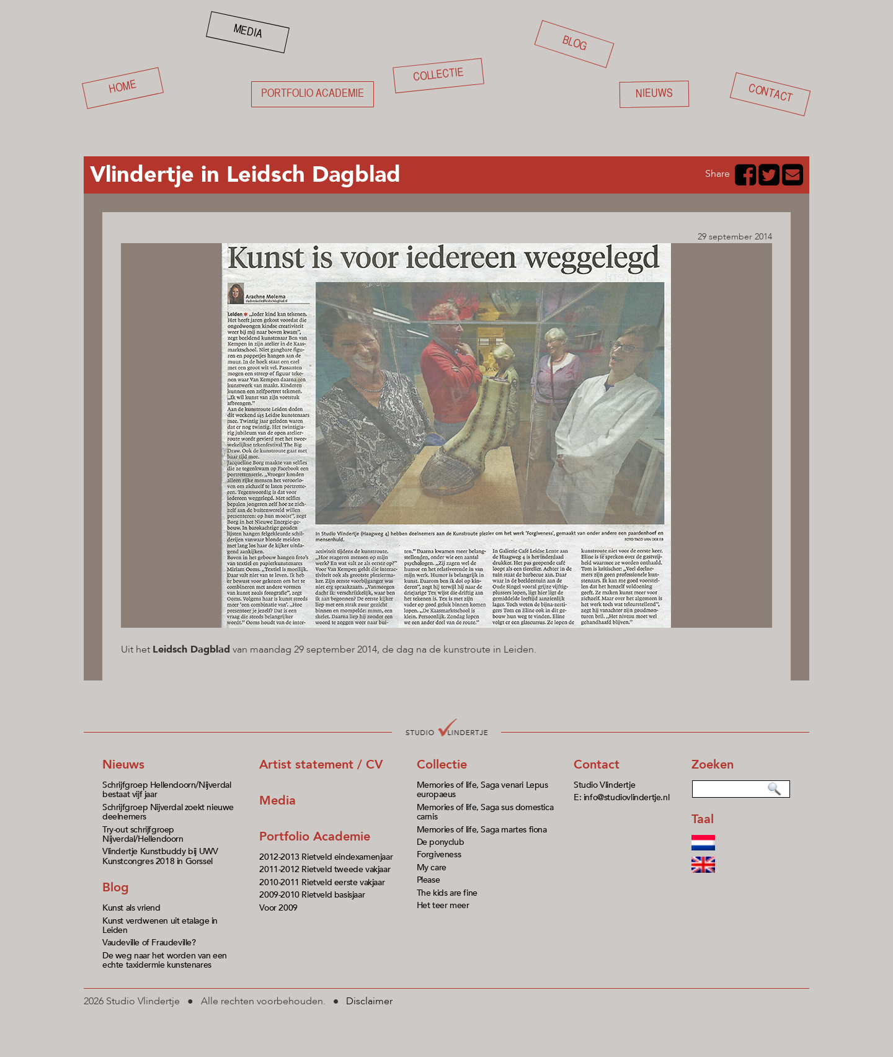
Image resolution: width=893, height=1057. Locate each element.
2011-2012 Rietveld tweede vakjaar (324, 869)
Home (123, 88)
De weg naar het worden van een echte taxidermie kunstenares (164, 960)
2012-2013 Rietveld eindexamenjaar (326, 857)
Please (428, 880)
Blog (574, 44)
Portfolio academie (312, 94)
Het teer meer (443, 905)
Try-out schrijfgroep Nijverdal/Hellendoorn (143, 834)
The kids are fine (447, 893)
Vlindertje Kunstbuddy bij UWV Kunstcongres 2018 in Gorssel (160, 856)
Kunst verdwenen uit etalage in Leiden (160, 925)
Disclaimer (369, 1001)
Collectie (438, 75)
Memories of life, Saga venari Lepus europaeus (482, 789)
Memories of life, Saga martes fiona (482, 830)
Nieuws (654, 93)
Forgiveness (439, 854)
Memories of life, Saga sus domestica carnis (485, 812)
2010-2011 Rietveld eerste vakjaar (321, 882)
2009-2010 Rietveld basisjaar (312, 895)
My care (431, 867)
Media (248, 32)
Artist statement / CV (321, 764)
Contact (770, 94)
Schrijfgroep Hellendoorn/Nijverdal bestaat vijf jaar (166, 789)
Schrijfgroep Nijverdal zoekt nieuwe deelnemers (168, 812)
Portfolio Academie (314, 836)
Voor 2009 (278, 908)
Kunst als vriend (131, 908)
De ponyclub (440, 842)
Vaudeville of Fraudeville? (149, 942)
